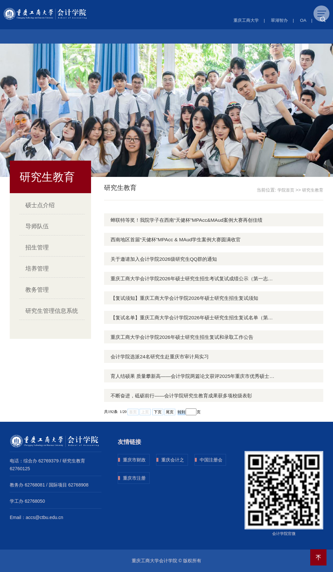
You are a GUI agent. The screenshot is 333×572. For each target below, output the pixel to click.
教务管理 (37, 289)
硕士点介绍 (40, 205)
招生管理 (37, 247)
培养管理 (37, 268)
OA (303, 20)
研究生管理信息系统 (51, 311)
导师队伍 (37, 226)
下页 (158, 411)
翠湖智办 (278, 20)
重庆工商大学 (243, 20)
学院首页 (283, 190)
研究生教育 (311, 190)
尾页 (170, 411)
